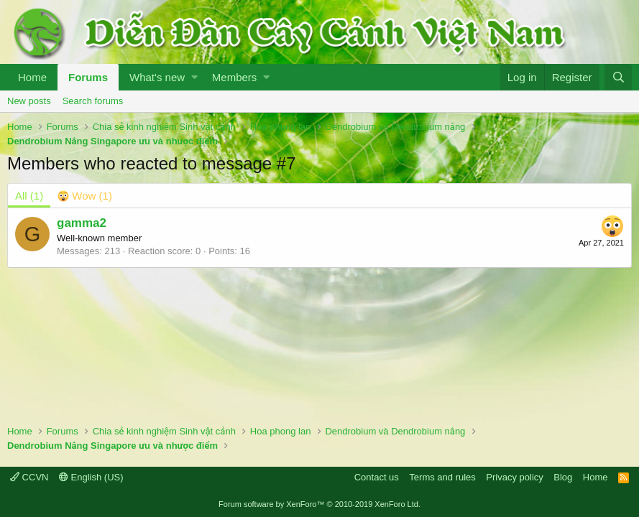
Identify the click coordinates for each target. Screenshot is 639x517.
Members (234, 77)
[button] (194, 77)
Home (32, 77)
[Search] (618, 77)
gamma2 (81, 223)
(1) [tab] (29, 196)
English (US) (91, 477)
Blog (562, 477)
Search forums (93, 101)
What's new (157, 77)
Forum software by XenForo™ (319, 504)
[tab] (84, 196)
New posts (29, 101)
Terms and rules (442, 477)
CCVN (29, 477)
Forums (88, 77)
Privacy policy (514, 477)
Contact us (376, 477)
